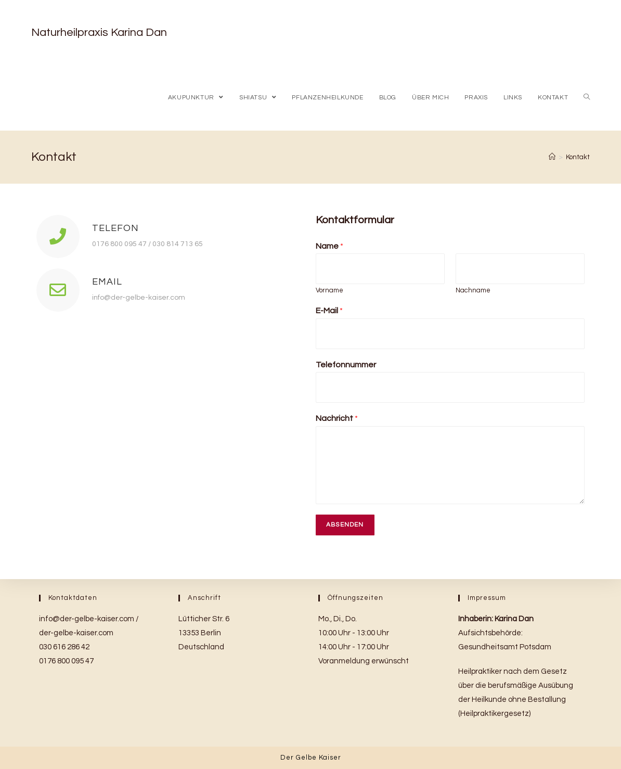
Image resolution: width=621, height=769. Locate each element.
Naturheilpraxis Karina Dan (99, 33)
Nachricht (337, 418)
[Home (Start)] (552, 157)
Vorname (329, 290)
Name (329, 246)
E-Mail (329, 310)
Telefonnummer (346, 365)
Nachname (473, 290)
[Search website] (587, 97)
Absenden (345, 524)
